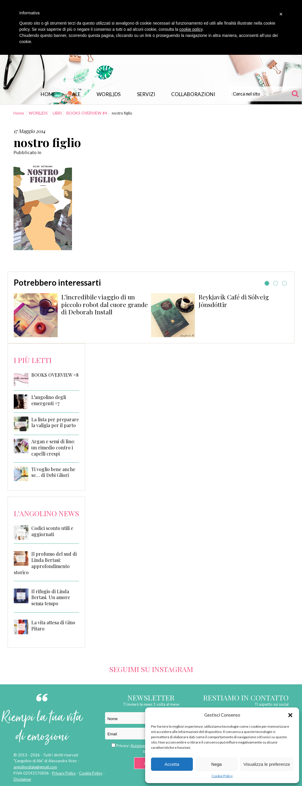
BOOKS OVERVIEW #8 (54, 375)
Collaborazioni (193, 94)
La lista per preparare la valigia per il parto (55, 423)
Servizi (146, 94)
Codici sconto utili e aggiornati (52, 531)
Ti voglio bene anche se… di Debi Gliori (53, 472)
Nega (216, 764)
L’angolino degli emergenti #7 (48, 400)
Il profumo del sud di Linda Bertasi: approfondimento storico (45, 563)
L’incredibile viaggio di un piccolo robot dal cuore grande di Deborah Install (104, 304)
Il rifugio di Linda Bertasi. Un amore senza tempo (50, 597)
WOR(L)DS (109, 94)
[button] (290, 715)
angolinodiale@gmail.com (35, 767)
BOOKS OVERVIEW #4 (86, 113)
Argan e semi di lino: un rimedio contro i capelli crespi (53, 448)
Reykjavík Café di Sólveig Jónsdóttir (233, 300)
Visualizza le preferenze (266, 764)
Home (48, 94)
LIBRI (57, 113)
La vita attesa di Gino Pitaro (53, 625)
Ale (76, 94)
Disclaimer (22, 779)
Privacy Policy (64, 773)
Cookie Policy (222, 776)
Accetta (171, 764)
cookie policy (191, 29)
